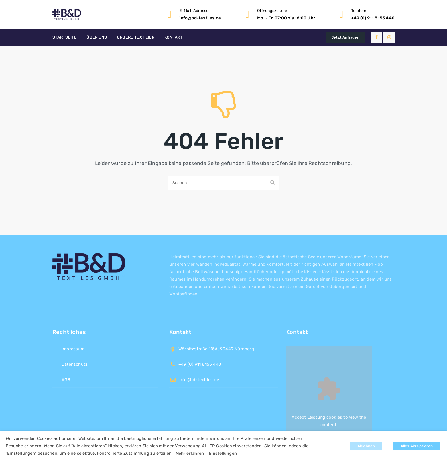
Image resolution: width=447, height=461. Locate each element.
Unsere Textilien (136, 37)
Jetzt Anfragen (345, 37)
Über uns (96, 37)
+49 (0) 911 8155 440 (373, 18)
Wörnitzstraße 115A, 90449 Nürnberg (216, 348)
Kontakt (173, 37)
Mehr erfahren (190, 453)
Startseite (64, 37)
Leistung (316, 417)
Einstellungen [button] (223, 453)
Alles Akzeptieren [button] (417, 446)
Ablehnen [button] (366, 446)
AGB (66, 379)
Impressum (73, 348)
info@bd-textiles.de (200, 18)
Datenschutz (75, 364)
